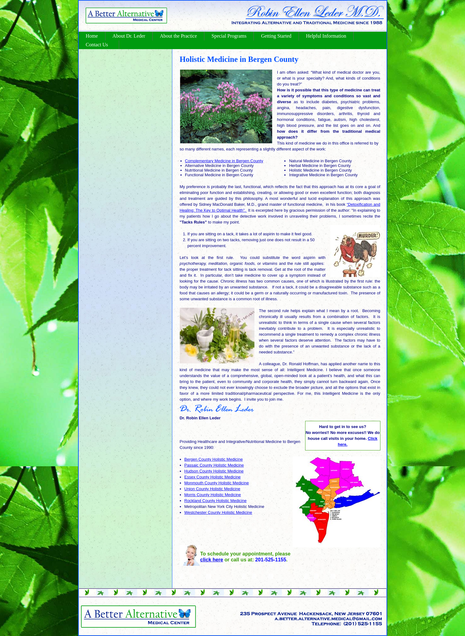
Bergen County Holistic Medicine (213, 459)
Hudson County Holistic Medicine (214, 471)
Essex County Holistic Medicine (212, 477)
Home (92, 36)
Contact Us (97, 44)
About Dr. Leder (129, 36)
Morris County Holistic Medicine (212, 494)
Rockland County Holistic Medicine (215, 500)
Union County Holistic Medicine (212, 488)
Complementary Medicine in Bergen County (224, 161)
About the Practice (178, 36)
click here (211, 559)
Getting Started (276, 36)
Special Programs (229, 36)
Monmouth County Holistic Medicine (216, 483)
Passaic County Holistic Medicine (214, 465)
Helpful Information (326, 36)
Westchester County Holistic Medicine (218, 512)
